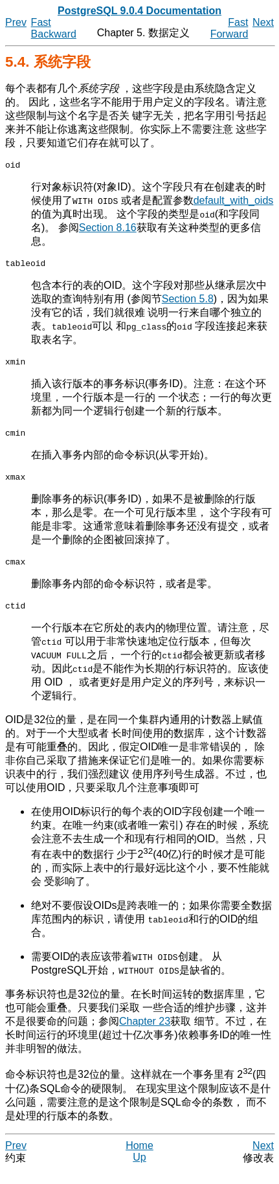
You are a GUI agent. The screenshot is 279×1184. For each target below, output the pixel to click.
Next (263, 22)
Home (139, 1159)
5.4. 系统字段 (48, 62)
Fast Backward (53, 28)
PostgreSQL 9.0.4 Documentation (139, 10)
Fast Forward (229, 28)
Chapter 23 (144, 1034)
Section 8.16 (108, 229)
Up (139, 1170)
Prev (16, 22)
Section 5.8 (188, 302)
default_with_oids (234, 202)
